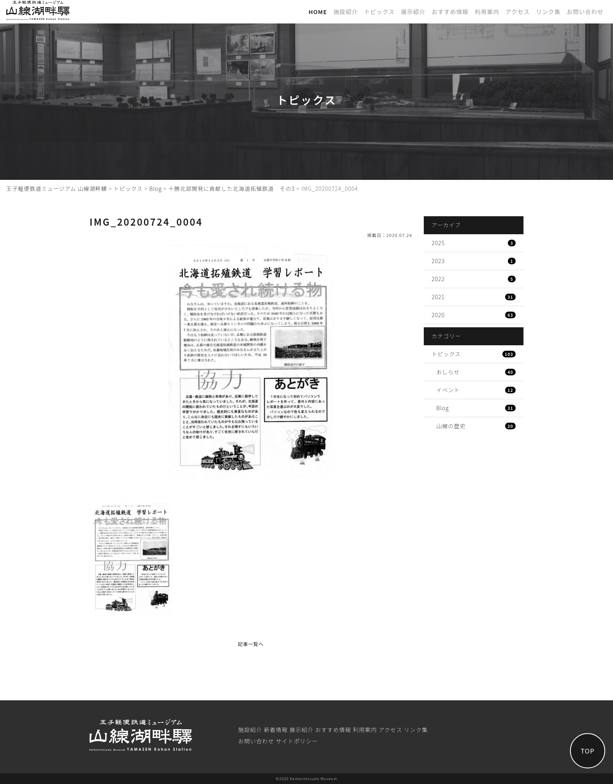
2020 (474, 315)
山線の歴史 (476, 426)
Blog (476, 408)
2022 (474, 279)
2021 (474, 297)
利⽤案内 (487, 11)
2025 (474, 243)
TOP (588, 750)
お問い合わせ (585, 11)
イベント (476, 390)
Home (317, 11)
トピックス (379, 11)
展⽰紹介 (413, 11)
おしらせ (476, 372)
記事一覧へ (250, 644)
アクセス (517, 11)
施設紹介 (345, 11)
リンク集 (548, 11)
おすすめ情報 (450, 11)
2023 (474, 261)
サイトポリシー (297, 741)
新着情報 (276, 729)
